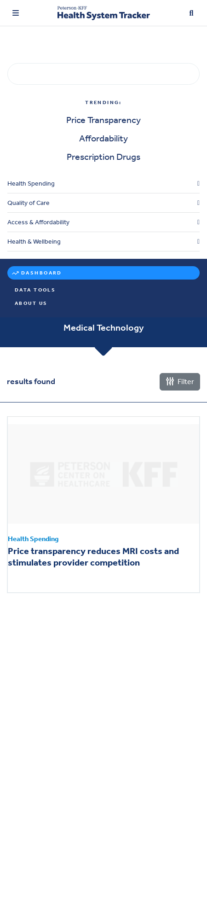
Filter (180, 381)
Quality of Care (28, 203)
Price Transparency (103, 119)
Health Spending (31, 183)
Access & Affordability (38, 222)
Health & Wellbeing (34, 241)
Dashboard (41, 273)
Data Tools (35, 290)
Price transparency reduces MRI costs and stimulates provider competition (93, 557)
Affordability (103, 138)
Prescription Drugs (103, 156)
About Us (31, 303)
